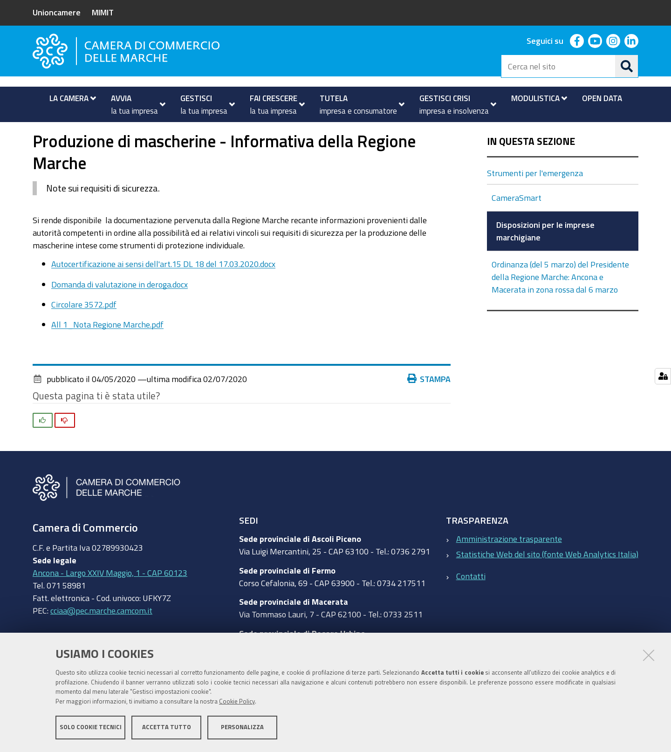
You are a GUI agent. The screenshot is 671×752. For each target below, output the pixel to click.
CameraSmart (516, 224)
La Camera (70, 132)
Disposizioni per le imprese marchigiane (334, 132)
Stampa (429, 405)
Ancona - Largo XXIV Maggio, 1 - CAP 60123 (110, 599)
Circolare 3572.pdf (83, 330)
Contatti (471, 602)
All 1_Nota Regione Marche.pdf (107, 350)
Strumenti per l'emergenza (214, 132)
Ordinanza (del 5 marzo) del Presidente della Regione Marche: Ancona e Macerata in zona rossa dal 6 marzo (560, 303)
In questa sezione (531, 168)
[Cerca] (626, 66)
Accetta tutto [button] (166, 728)
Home (39, 132)
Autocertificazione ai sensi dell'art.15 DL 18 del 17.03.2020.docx (163, 290)
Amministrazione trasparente (509, 565)
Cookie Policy (237, 702)
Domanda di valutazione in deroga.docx (119, 310)
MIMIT (103, 12)
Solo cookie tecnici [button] (91, 728)
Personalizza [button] (242, 728)
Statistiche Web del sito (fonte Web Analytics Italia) (547, 580)
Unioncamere (57, 12)
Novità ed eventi (130, 132)
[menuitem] (69, 98)
